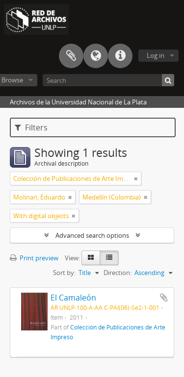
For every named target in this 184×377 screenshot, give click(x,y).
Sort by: (64, 272)
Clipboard (71, 56)
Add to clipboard (164, 297)
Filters (31, 127)
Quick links (120, 56)
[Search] (108, 80)
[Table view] (109, 258)
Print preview (34, 257)
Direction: (117, 272)
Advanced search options (92, 235)
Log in (155, 55)
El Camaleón (73, 297)
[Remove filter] (136, 178)
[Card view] (90, 258)
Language (95, 56)
